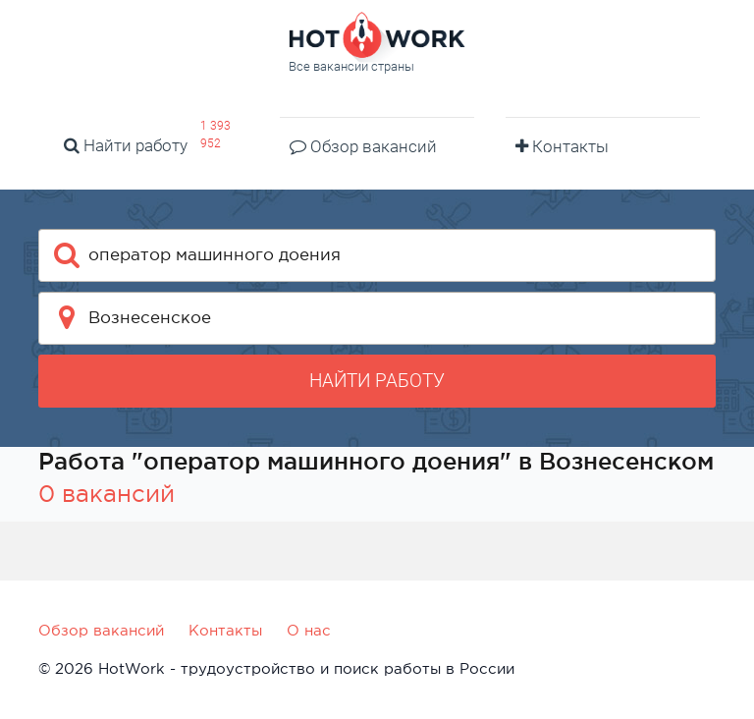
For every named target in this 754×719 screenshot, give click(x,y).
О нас (309, 630)
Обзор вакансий (363, 146)
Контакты (562, 146)
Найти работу (126, 145)
